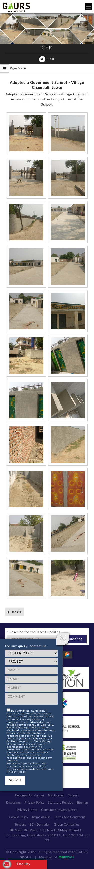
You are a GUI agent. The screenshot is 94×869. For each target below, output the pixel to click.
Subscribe (74, 639)
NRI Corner (56, 795)
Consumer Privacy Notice (59, 810)
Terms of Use (41, 817)
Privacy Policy (34, 802)
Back (14, 612)
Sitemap (82, 802)
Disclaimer (13, 802)
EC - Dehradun (39, 824)
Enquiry (16, 864)
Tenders (20, 824)
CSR (52, 59)
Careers (73, 795)
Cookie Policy (18, 817)
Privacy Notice (27, 810)
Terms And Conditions (69, 817)
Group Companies (66, 824)
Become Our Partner (29, 795)
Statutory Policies (60, 802)
